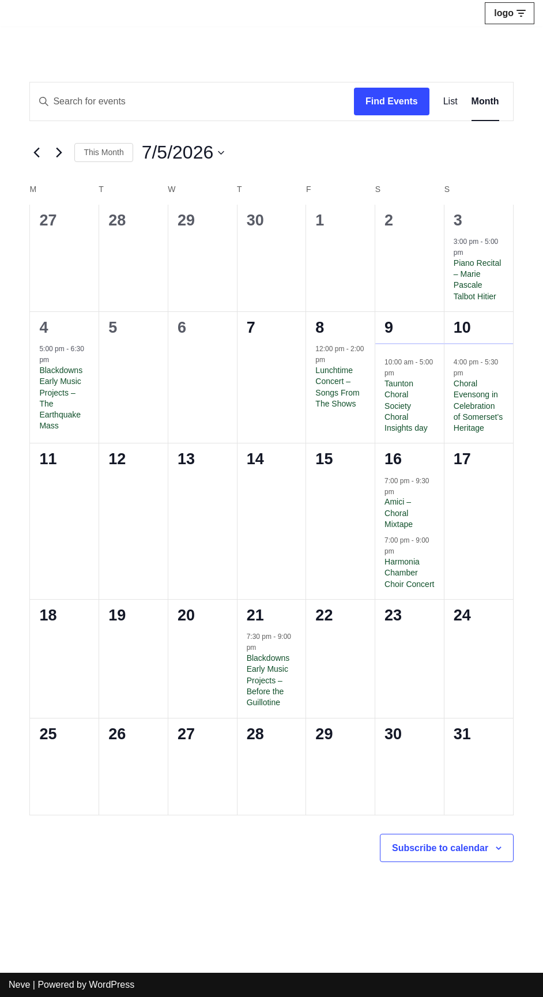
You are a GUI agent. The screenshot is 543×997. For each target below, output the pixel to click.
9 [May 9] (388, 327)
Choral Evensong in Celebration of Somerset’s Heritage (478, 405)
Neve (19, 985)
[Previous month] (36, 153)
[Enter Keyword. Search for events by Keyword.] (192, 101)
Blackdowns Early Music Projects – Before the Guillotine (268, 680)
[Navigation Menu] (509, 13)
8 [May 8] (319, 327)
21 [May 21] (255, 615)
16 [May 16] (393, 459)
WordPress (111, 985)
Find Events (391, 101)
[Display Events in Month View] (485, 101)
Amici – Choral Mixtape (398, 513)
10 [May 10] (462, 327)
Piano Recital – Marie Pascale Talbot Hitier (477, 279)
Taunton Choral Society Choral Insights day (406, 405)
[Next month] (59, 153)
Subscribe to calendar (440, 848)
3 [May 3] (458, 220)
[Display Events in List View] (450, 101)
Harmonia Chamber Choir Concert (409, 573)
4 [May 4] (43, 327)
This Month (103, 152)
